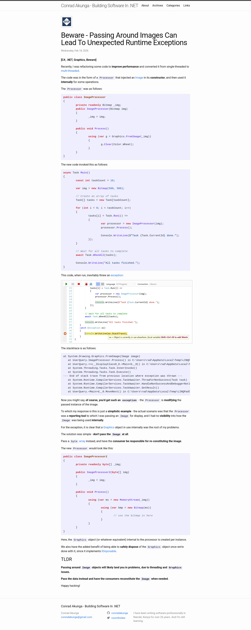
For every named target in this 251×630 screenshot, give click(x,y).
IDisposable (109, 548)
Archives (157, 5)
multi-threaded (70, 70)
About (145, 5)
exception (117, 274)
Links (186, 5)
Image (139, 77)
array (82, 439)
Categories (173, 5)
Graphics (108, 425)
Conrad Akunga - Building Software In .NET (99, 5)
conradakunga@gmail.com (76, 613)
